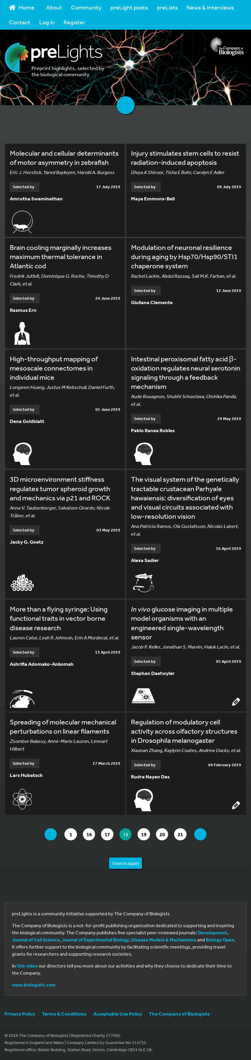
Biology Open (220, 939)
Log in (47, 22)
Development (212, 932)
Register (74, 22)
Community (86, 7)
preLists (167, 7)
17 (107, 834)
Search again (125, 863)
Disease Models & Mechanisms (163, 939)
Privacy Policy (19, 1013)
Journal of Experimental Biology (95, 939)
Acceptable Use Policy (117, 1013)
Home (21, 7)
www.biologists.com (34, 984)
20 (168, 834)
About (54, 7)
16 (86, 834)
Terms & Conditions (64, 1013)
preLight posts (129, 7)
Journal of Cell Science (36, 939)
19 (148, 834)
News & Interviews (210, 7)
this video (27, 965)
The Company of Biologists (179, 1013)
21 (189, 834)
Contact (19, 22)
